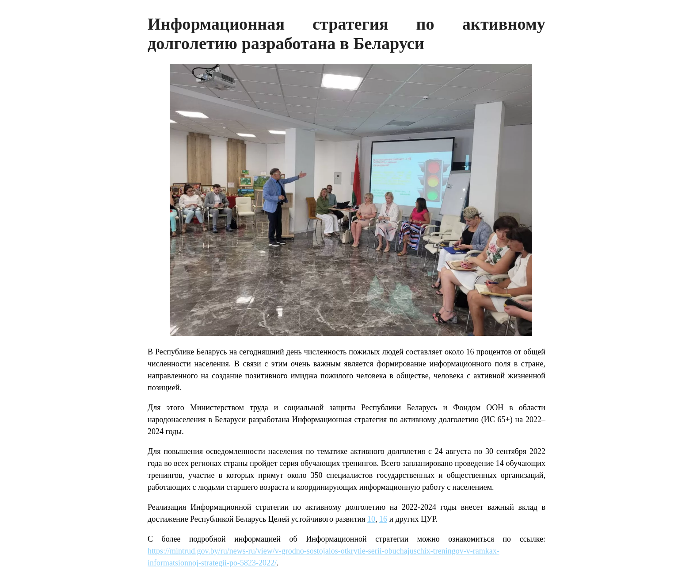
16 (383, 519)
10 (371, 519)
